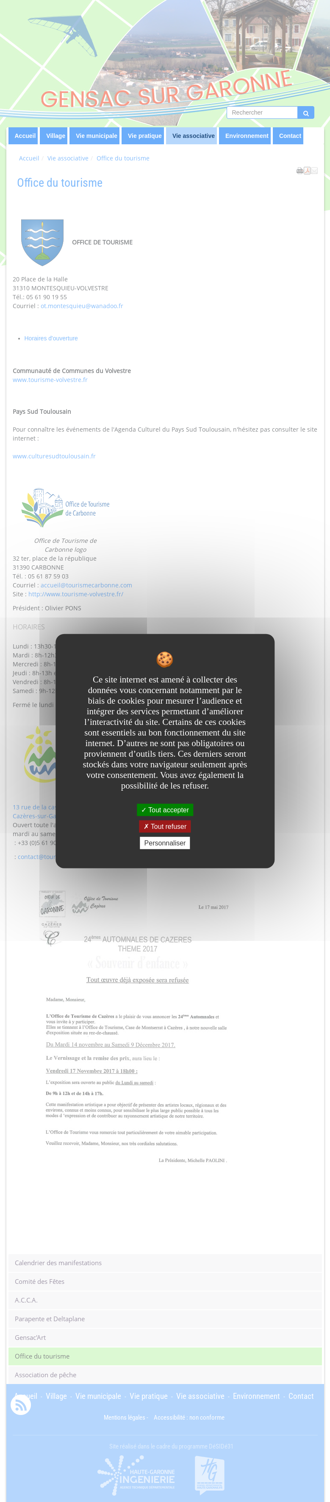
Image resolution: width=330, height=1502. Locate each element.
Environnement (247, 135)
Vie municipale (96, 135)
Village (55, 135)
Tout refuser (165, 826)
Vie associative (193, 135)
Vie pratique (145, 135)
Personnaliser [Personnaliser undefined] (165, 843)
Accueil (25, 135)
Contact (290, 135)
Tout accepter (165, 809)
